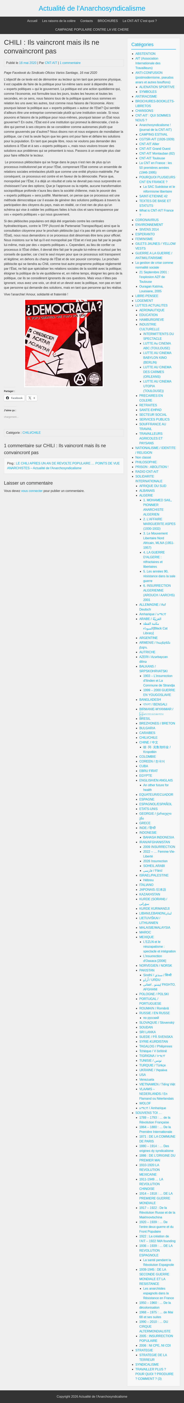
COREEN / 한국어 (152, 761)
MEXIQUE (146, 937)
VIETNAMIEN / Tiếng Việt (157, 1084)
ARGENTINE (148, 638)
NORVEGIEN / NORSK (155, 965)
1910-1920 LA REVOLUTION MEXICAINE (149, 1169)
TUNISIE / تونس (150, 1060)
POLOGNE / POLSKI (154, 994)
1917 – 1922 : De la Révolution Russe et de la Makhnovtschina (157, 1212)
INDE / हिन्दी (147, 828)
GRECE (144, 823)
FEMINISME (144, 239)
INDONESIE (148, 832)
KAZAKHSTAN (149, 894)
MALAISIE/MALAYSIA (154, 927)
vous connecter (32, 491)
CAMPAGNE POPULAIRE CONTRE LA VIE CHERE (92, 29)
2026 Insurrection (155, 861)
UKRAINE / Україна (153, 1070)
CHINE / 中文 (148, 742)
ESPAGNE (146, 799)
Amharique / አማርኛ (152, 614)
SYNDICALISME (147, 1364)
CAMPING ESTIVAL (153, 134)
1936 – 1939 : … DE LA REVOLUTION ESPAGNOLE (155, 1250)
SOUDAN (146, 1027)
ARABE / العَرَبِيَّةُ (150, 619)
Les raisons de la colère (59, 21)
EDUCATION (148, 315)
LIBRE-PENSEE (146, 296)
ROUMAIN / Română (154, 1008)
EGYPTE (145, 775)
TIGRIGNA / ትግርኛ (152, 1055)
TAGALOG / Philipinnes (155, 1046)
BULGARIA (147, 728)
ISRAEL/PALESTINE (153, 875)
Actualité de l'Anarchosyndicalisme (92, 8)
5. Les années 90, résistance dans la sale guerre (159, 576)
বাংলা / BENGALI (155, 704)
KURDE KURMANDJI (154, 908)
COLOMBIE (147, 756)
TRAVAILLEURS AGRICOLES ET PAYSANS (150, 438)
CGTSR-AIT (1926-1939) (156, 139)
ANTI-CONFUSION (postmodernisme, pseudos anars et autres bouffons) (154, 77)
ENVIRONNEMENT (149, 224)
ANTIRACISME (146, 96)
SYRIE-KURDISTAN (153, 1041)
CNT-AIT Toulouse (152, 158)
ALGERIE (146, 495)
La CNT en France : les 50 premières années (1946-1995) (155, 167)
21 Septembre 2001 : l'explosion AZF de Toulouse (154, 277)
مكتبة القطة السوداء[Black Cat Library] (155, 628)
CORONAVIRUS (147, 220)
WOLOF (145, 1103)
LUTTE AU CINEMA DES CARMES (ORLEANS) (157, 371)
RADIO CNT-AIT (146, 471)
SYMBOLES (148, 91)
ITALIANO (146, 885)
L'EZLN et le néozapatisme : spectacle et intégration (159, 946)
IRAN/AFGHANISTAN (154, 842)
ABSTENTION (145, 53)
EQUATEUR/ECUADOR (156, 794)
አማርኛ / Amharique (152, 1108)
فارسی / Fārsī (152, 870)
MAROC (145, 932)
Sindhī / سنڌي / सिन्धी (157, 975)
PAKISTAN (146, 970)
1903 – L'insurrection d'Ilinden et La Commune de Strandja (159, 680)
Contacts (86, 21)
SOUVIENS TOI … (148, 1112)
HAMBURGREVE (151, 319)
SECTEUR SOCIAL (153, 414)
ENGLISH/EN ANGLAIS (156, 780)
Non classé (143, 457)
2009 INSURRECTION (159, 847)
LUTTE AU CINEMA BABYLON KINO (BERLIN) (157, 357)
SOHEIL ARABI (154, 866)
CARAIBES (147, 733)
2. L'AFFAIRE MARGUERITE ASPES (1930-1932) (159, 523)
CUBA (143, 766)
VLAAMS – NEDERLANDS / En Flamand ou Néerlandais (156, 1093)
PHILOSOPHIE (146, 462)
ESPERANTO (145, 234)
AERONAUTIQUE (151, 310)
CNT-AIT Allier (149, 144)
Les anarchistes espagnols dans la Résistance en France (158, 1293)
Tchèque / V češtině (153, 1051)
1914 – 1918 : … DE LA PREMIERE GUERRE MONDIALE (155, 1198)
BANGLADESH (150, 699)
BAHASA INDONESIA (158, 837)
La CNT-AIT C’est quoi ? (140, 21)
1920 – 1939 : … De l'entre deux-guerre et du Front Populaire (156, 1226)
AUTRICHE (147, 652)
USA (142, 1074)
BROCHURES (108, 21)
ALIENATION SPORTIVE (157, 87)
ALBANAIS (147, 490)
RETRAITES (148, 405)
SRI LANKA (147, 1032)
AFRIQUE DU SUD (152, 486)
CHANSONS (144, 110)
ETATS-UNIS (148, 809)
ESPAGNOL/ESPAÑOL (155, 804)
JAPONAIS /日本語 (152, 889)
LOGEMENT (144, 300)
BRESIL (144, 718)
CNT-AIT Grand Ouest (154, 148)
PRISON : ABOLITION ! (151, 467)
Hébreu (148, 880)
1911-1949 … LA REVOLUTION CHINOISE (151, 1184)
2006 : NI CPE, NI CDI (155, 1345)
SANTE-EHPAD (150, 410)
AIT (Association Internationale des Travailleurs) (147, 63)
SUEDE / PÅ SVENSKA (156, 1036)
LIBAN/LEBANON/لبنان (155, 913)
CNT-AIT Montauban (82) (157, 153)
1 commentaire (70, 63)
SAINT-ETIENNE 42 (153, 196)
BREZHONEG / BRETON (157, 723)
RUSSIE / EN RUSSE (154, 1013)
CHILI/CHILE (32, 432)
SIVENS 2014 (149, 229)
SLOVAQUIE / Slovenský (156, 1022)
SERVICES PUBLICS (154, 419)
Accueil (32, 21)
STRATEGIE (144, 1350)
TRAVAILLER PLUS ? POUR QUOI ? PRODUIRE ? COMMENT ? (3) (154, 1374)
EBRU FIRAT (148, 771)
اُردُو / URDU (151, 980)
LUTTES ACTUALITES (151, 305)
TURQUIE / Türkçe (152, 1065)
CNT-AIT (51, 63)
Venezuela (146, 1079)
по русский (151, 1018)
